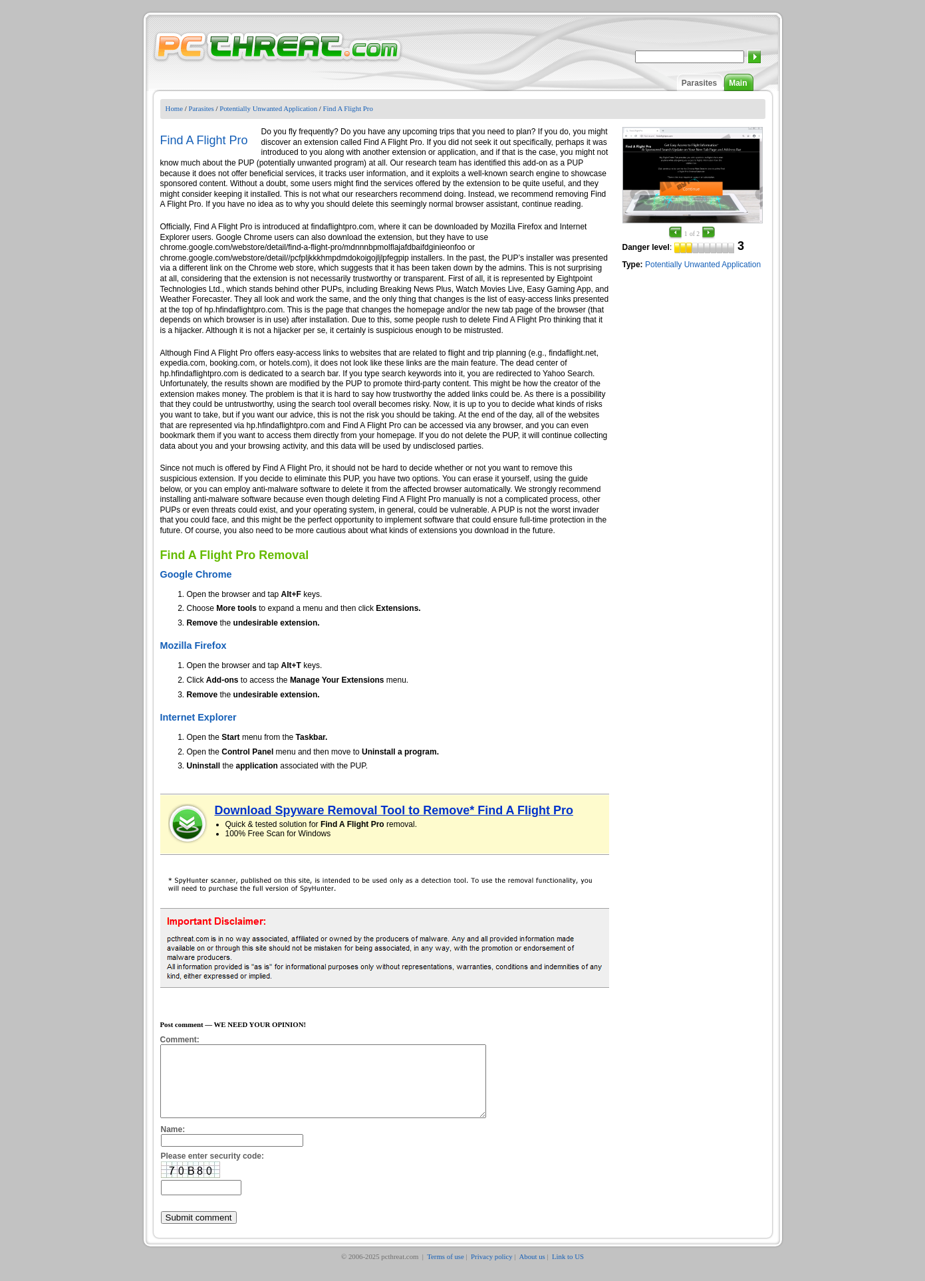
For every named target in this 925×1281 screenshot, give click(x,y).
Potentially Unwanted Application (268, 108)
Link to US (568, 1270)
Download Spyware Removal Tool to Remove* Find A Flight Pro (394, 810)
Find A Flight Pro (348, 108)
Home (174, 108)
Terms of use (445, 1270)
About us (532, 1270)
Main (738, 83)
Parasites (699, 83)
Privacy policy (492, 1270)
